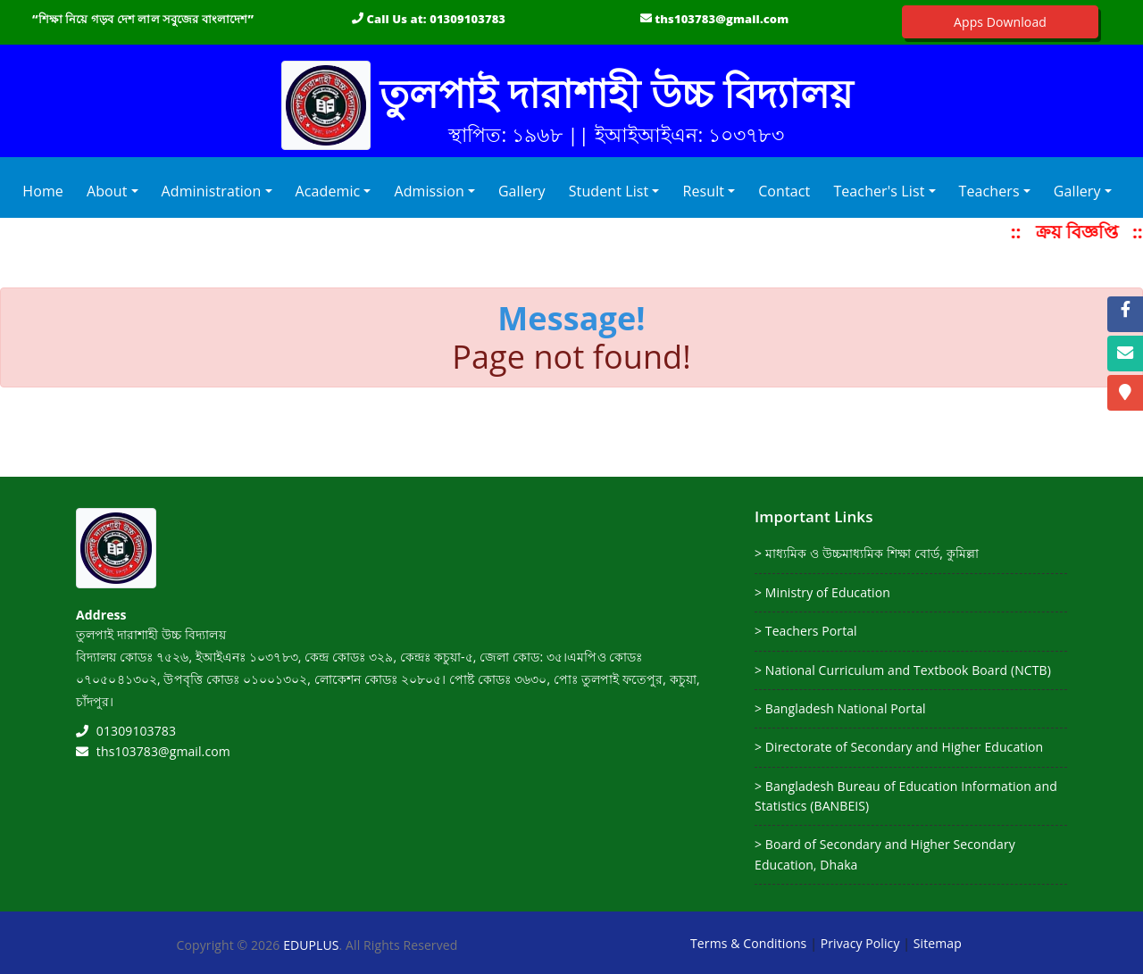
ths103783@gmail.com (721, 19)
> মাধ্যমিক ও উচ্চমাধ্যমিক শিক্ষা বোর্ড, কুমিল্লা (867, 553)
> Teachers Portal (806, 630)
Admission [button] (428, 191)
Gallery (522, 191)
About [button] (107, 191)
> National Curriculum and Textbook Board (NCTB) (903, 670)
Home (46, 190)
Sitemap (938, 943)
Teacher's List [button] (878, 191)
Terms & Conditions (748, 943)
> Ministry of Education (822, 592)
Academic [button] (328, 191)
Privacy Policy (860, 943)
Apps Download (1000, 21)
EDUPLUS (310, 945)
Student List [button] (609, 191)
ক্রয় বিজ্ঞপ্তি (1085, 232)
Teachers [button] (989, 191)
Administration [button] (212, 191)
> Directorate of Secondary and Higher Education (899, 746)
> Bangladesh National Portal (840, 708)
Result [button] (703, 191)
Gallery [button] (1077, 191)
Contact (784, 191)
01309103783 (467, 19)
